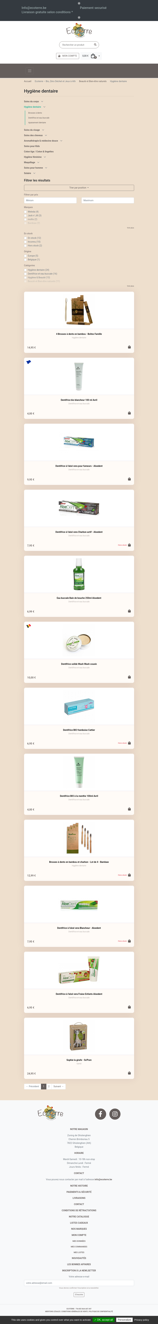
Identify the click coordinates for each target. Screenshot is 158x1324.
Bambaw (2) (34, 223)
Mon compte (79, 1235)
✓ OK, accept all (103, 1319)
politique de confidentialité (101, 1311)
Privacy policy (141, 1319)
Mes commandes (79, 1247)
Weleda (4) (33, 211)
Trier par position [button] (78, 187)
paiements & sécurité (79, 1192)
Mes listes (79, 1252)
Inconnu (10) (34, 241)
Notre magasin (79, 1129)
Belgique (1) (34, 259)
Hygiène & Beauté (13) (39, 277)
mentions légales (52, 1311)
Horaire (79, 1153)
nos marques (79, 1229)
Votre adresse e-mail (79, 1276)
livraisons (79, 1198)
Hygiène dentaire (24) (38, 270)
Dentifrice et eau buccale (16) (42, 273)
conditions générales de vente (74, 1311)
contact (79, 1173)
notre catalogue (79, 1216)
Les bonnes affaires (79, 1264)
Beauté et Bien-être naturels (93, 81)
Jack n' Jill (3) (35, 215)
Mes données (79, 1241)
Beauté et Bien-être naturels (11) (44, 281)
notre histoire (79, 1186)
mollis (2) (32, 219)
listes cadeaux (79, 1223)
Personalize (124, 1319)
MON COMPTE (67, 56)
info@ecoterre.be (103, 1179)
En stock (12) (34, 238)
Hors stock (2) (35, 245)
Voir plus (130, 228)
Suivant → (59, 1086)
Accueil (27, 81)
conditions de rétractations (79, 1210)
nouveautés (79, 1258)
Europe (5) (33, 255)
